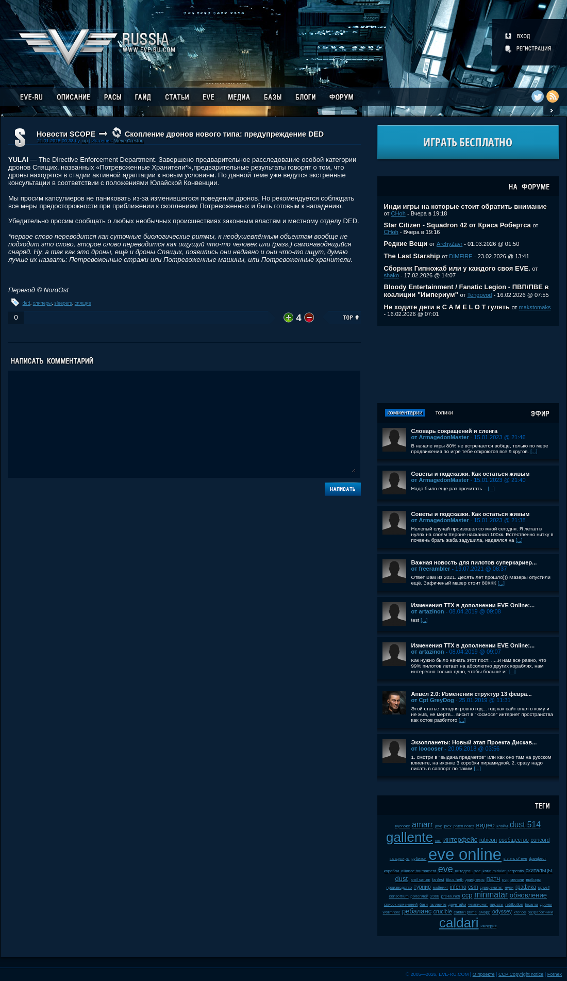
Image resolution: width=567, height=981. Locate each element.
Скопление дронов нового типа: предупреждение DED (224, 134)
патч (494, 879)
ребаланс (416, 911)
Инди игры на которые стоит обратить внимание (465, 206)
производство (399, 887)
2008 (434, 896)
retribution (514, 904)
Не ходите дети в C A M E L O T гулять (447, 307)
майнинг (440, 887)
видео (485, 825)
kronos (520, 912)
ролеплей (419, 896)
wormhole (392, 912)
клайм (502, 826)
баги (424, 904)
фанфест (537, 858)
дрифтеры (475, 879)
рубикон (418, 858)
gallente (409, 837)
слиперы (42, 303)
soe (477, 871)
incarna (531, 904)
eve (445, 869)
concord (540, 840)
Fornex (554, 974)
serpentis (516, 871)
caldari (459, 922)
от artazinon (427, 611)
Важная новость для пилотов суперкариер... (474, 562)
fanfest (438, 879)
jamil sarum (420, 879)
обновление (528, 895)
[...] (534, 451)
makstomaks (535, 307)
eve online (465, 854)
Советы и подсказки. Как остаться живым (470, 474)
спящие (83, 303)
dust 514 (525, 824)
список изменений (401, 904)
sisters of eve (515, 858)
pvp (505, 879)
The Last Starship (412, 256)
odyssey (502, 912)
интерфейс (460, 839)
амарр (485, 912)
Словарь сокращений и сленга (454, 431)
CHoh (398, 213)
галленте (438, 904)
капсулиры (400, 858)
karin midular (494, 871)
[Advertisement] (468, 364)
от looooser (427, 748)
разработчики (540, 912)
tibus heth (454, 879)
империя (488, 926)
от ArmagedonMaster (440, 437)
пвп (438, 840)
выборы (533, 879)
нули (509, 887)
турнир (422, 887)
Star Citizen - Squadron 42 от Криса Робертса (457, 225)
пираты (496, 904)
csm (473, 887)
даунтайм (457, 904)
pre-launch (450, 896)
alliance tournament (418, 871)
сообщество (514, 840)
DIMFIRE (460, 256)
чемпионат (478, 904)
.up (84, 140)
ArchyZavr (449, 244)
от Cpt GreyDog (432, 700)
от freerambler (431, 569)
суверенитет (491, 887)
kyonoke (402, 826)
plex (448, 826)
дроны (546, 904)
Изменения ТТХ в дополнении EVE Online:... (473, 605)
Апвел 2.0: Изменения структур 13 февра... (471, 694)
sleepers (63, 303)
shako (391, 275)
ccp (467, 895)
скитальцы (539, 870)
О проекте (484, 974)
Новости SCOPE (66, 134)
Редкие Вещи (406, 243)
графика (525, 887)
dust (401, 879)
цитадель (464, 871)
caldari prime (465, 912)
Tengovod (480, 295)
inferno (458, 887)
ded (26, 303)
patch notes (464, 826)
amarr (422, 824)
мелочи (517, 879)
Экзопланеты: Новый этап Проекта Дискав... (474, 742)
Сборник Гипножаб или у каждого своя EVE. (457, 268)
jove (438, 826)
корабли (391, 871)
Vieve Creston (128, 140)
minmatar (491, 894)
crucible (442, 912)
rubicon (488, 840)
